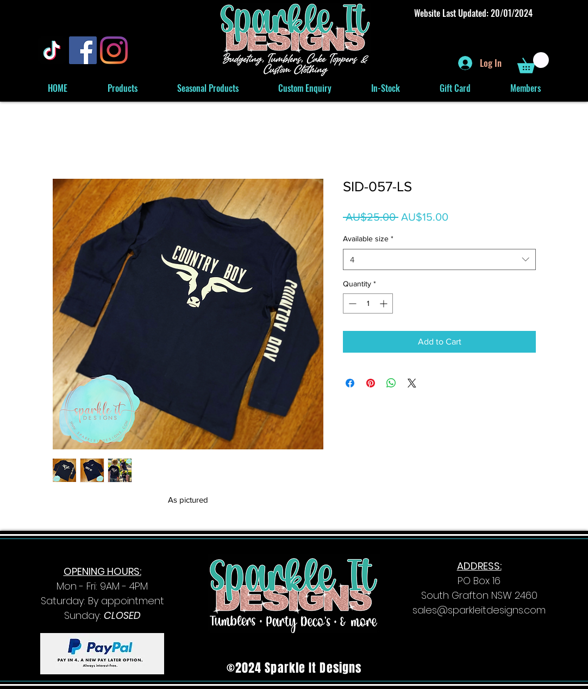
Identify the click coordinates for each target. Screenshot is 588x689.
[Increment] (384, 303)
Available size (368, 238)
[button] (533, 62)
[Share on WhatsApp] (391, 383)
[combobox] (439, 259)
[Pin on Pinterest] (370, 383)
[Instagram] (114, 50)
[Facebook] (83, 50)
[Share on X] (411, 383)
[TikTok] (52, 50)
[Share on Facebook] (349, 383)
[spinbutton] (368, 303)
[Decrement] (351, 303)
